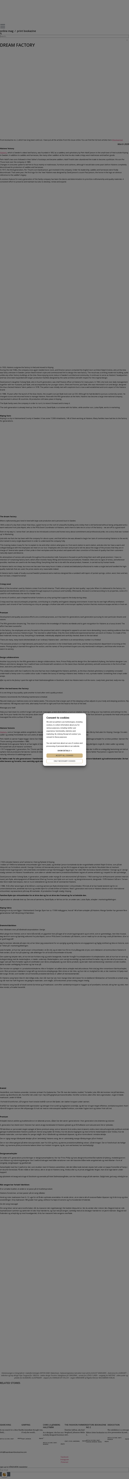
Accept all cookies (64, 756)
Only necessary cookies (64, 761)
